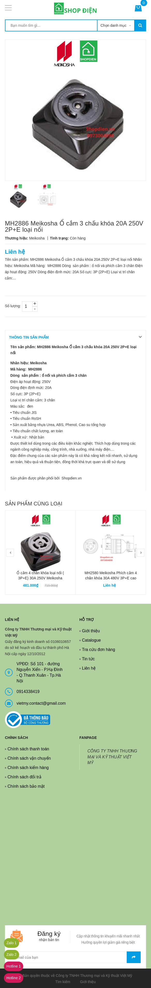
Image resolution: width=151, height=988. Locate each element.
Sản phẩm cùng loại (33, 503)
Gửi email (133, 957)
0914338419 (28, 691)
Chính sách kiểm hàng (28, 767)
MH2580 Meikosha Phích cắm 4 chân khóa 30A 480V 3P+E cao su (111, 578)
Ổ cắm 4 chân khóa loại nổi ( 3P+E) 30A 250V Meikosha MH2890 (40, 578)
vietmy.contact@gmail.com (41, 703)
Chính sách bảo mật (25, 786)
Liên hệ (89, 668)
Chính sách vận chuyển (29, 758)
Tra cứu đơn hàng (98, 649)
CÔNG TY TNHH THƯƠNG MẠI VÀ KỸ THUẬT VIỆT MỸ (112, 757)
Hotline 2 (13, 978)
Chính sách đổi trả (24, 777)
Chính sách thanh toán (28, 749)
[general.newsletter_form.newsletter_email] (75, 957)
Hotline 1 (13, 966)
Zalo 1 (11, 943)
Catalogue (91, 640)
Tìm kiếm (62, 982)
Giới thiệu (91, 631)
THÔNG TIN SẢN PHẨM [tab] (29, 337)
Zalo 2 (11, 954)
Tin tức (88, 659)
